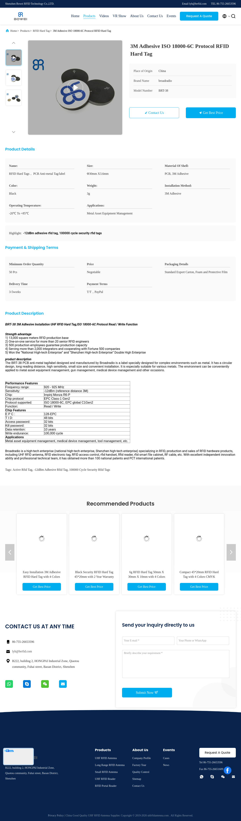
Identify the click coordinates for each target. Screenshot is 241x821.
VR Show (119, 16)
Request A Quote (199, 16)
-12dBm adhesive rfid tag (51, 469)
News (166, 765)
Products (89, 16)
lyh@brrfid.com (22, 651)
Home (75, 16)
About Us (137, 16)
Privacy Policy (56, 815)
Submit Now (147, 692)
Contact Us (155, 16)
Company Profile (141, 758)
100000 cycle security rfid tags (89, 469)
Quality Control (140, 772)
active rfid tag (22, 469)
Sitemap (136, 779)
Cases (166, 758)
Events (171, 16)
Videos (104, 16)
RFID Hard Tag (41, 30)
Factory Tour (139, 765)
